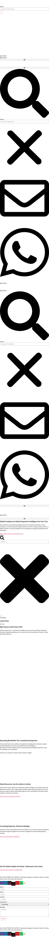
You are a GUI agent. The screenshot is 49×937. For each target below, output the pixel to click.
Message (2, 907)
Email (1, 891)
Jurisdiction (3, 902)
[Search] (1, 12)
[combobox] (24, 541)
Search (2, 6)
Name (1, 886)
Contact (2, 897)
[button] (24, 60)
